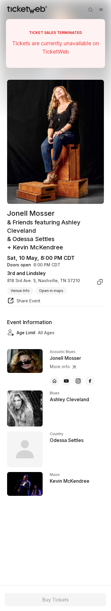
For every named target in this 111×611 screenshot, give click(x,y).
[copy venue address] (100, 282)
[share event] (23, 301)
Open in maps (51, 290)
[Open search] (90, 9)
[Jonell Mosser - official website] (54, 381)
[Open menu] (101, 9)
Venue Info (20, 290)
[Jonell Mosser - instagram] (78, 381)
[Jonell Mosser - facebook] (90, 381)
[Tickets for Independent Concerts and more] (27, 9)
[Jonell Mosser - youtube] (66, 381)
